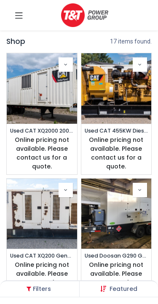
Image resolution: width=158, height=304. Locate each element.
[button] (123, 288)
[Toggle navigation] (19, 15)
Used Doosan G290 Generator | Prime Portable (116, 255)
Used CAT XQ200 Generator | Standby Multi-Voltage (42, 255)
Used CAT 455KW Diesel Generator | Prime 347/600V (116, 131)
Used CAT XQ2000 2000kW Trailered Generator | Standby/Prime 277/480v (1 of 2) (42, 131)
